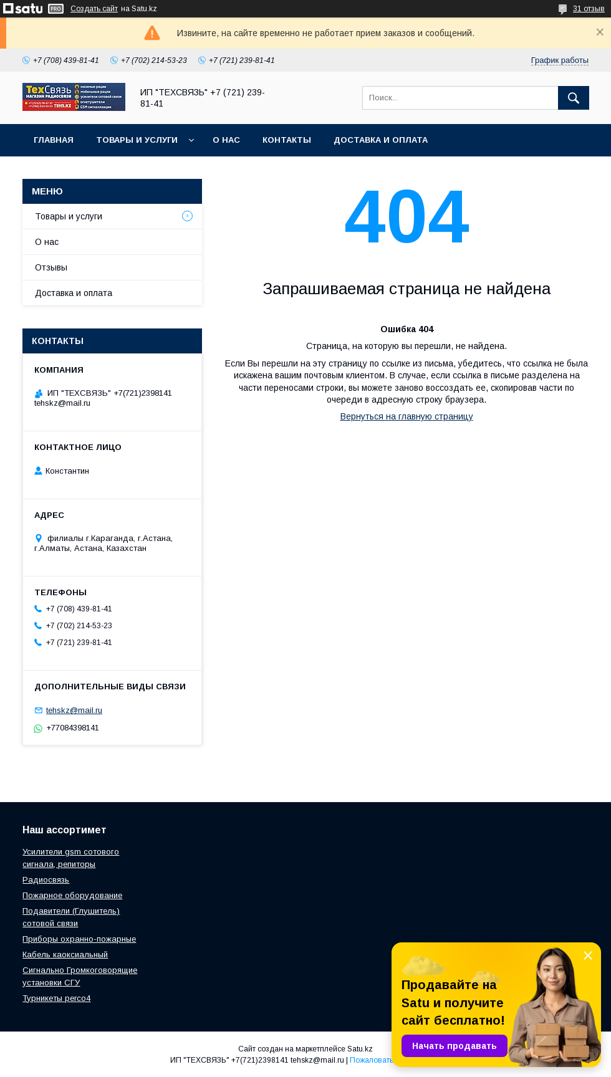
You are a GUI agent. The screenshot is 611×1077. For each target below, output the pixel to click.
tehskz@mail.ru (74, 710)
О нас (226, 140)
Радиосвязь (45, 879)
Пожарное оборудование (72, 895)
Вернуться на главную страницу (406, 416)
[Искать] (573, 98)
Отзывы (51, 267)
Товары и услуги (137, 140)
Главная (54, 140)
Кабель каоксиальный (65, 954)
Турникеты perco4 (56, 998)
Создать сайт (94, 8)
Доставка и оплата (381, 140)
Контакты (286, 140)
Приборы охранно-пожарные (79, 939)
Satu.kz (360, 1049)
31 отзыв (589, 8)
